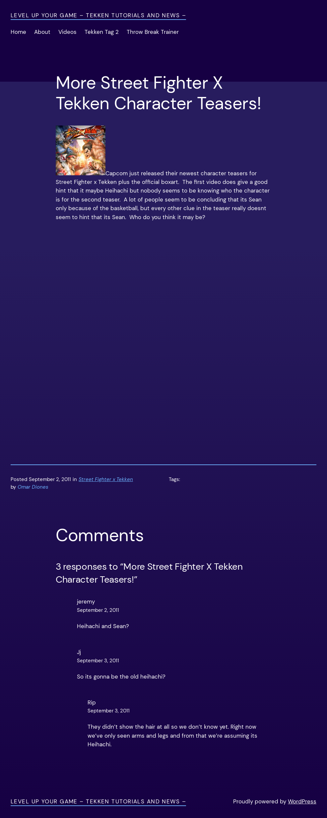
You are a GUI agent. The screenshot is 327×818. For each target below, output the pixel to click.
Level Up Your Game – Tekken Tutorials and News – (98, 15)
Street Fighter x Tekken (106, 479)
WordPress (302, 801)
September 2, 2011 (98, 610)
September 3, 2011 (98, 661)
